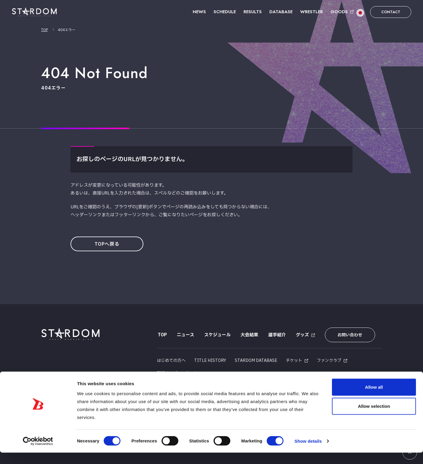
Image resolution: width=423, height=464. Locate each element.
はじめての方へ (171, 359)
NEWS (199, 12)
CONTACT (390, 12)
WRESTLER (311, 12)
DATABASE (281, 12)
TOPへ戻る (108, 244)
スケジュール (216, 335)
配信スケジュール (173, 372)
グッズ (301, 335)
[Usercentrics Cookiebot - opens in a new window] (38, 452)
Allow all (374, 398)
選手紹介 (276, 335)
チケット (294, 359)
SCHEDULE (225, 12)
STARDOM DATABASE (256, 359)
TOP (44, 30)
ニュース (184, 335)
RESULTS (253, 12)
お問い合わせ (347, 335)
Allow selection (374, 417)
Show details (308, 452)
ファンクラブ (329, 359)
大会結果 (248, 335)
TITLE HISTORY (210, 359)
